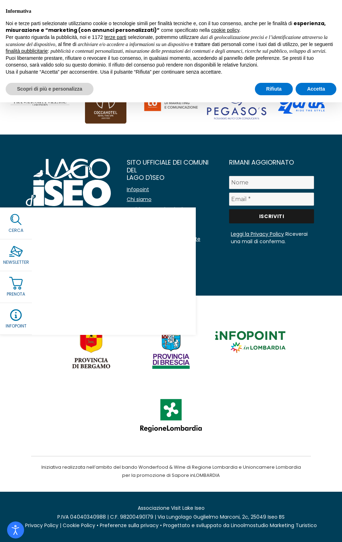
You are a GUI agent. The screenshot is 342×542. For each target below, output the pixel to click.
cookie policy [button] (225, 30)
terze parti (115, 37)
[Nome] (271, 182)
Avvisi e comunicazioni (155, 209)
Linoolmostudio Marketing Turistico (274, 525)
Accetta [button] (316, 89)
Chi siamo (139, 199)
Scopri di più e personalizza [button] (49, 89)
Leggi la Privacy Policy (257, 234)
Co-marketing (144, 219)
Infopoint (138, 189)
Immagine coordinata (154, 258)
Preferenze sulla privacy (129, 525)
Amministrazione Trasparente (163, 239)
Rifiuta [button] (274, 89)
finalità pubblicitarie (27, 51)
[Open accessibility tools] (15, 529)
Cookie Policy (79, 525)
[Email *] (271, 199)
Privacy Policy (41, 525)
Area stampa (143, 248)
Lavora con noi (145, 229)
